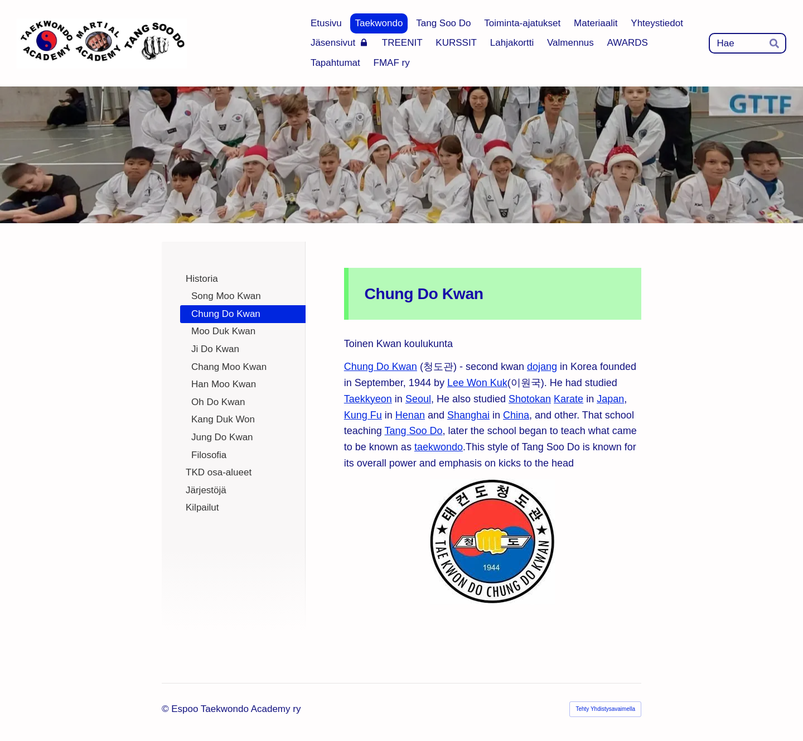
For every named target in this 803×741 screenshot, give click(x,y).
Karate (568, 399)
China (516, 415)
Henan (410, 415)
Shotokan (530, 399)
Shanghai (468, 415)
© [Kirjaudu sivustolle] (166, 709)
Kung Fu (363, 415)
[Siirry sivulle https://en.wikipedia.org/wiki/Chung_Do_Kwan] (492, 541)
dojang (542, 366)
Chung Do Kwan (380, 366)
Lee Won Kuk (477, 382)
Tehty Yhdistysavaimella (605, 709)
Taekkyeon (368, 399)
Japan (610, 399)
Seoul (418, 399)
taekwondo (438, 447)
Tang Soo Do (414, 430)
